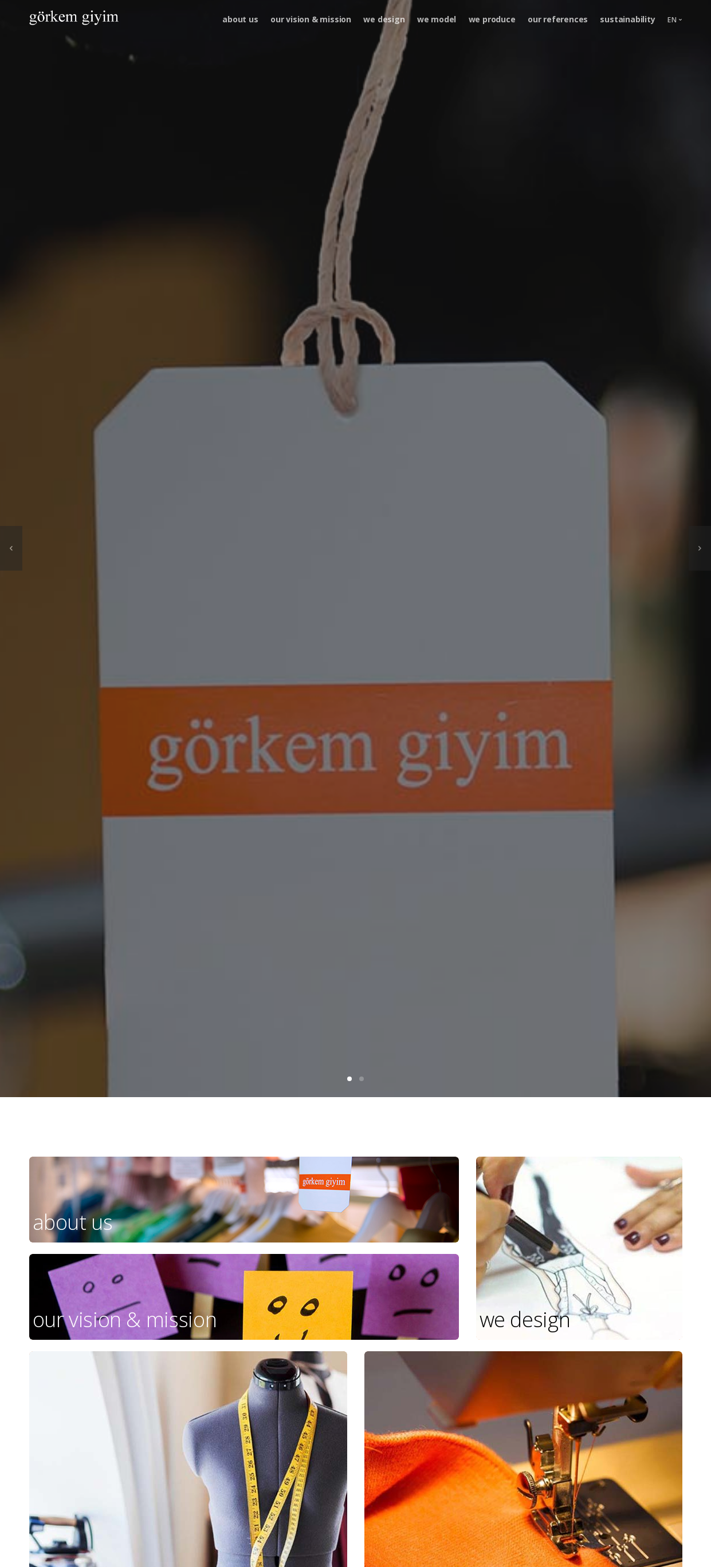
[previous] (11, 548)
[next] (700, 548)
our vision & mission (310, 19)
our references (558, 19)
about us (240, 19)
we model (436, 19)
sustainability (627, 19)
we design (383, 19)
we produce (492, 19)
